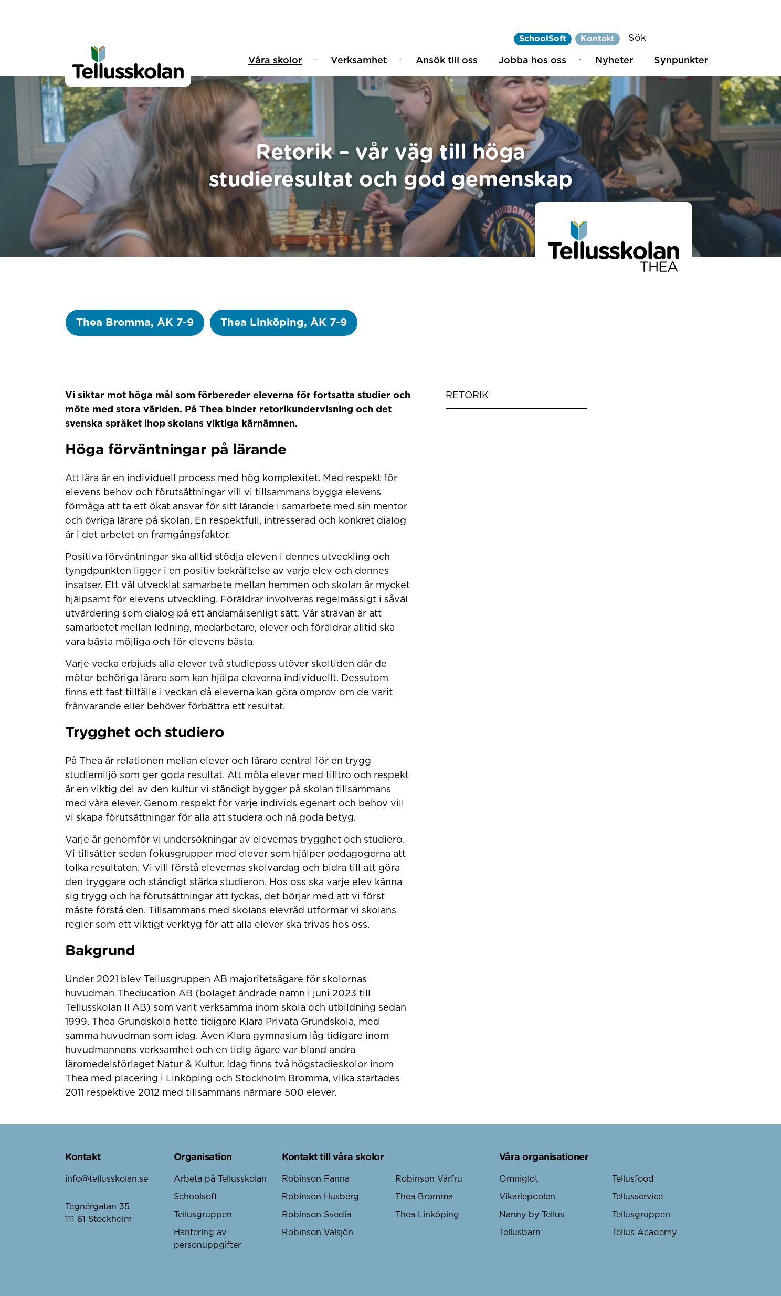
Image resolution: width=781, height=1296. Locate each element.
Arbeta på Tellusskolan (220, 1179)
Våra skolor (275, 61)
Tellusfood (633, 1179)
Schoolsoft (195, 1197)
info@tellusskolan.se (106, 1179)
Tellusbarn (520, 1232)
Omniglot (518, 1179)
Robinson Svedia (316, 1214)
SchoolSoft (542, 39)
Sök (637, 38)
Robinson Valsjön (317, 1232)
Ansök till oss (447, 61)
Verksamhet (359, 61)
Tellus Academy (644, 1232)
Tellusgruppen (203, 1214)
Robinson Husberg (320, 1197)
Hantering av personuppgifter (207, 1238)
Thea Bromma (424, 1197)
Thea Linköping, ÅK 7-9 (283, 322)
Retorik (467, 395)
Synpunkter (681, 61)
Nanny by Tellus (531, 1214)
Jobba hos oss (532, 61)
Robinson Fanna (316, 1179)
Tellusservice (637, 1197)
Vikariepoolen (527, 1197)
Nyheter (614, 61)
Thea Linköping (427, 1214)
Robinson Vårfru (428, 1179)
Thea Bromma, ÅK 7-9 (135, 322)
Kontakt (598, 39)
